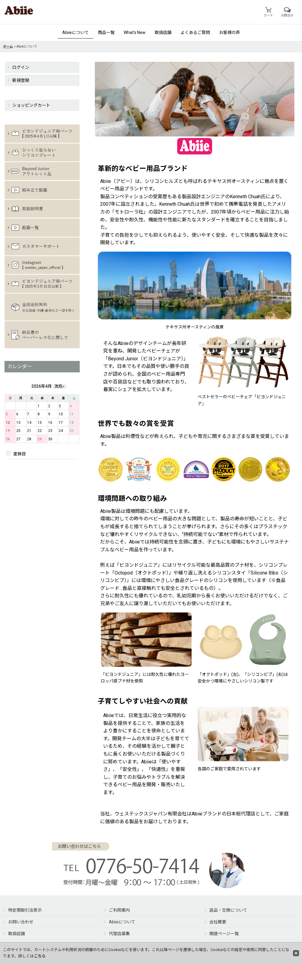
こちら (40, 956)
